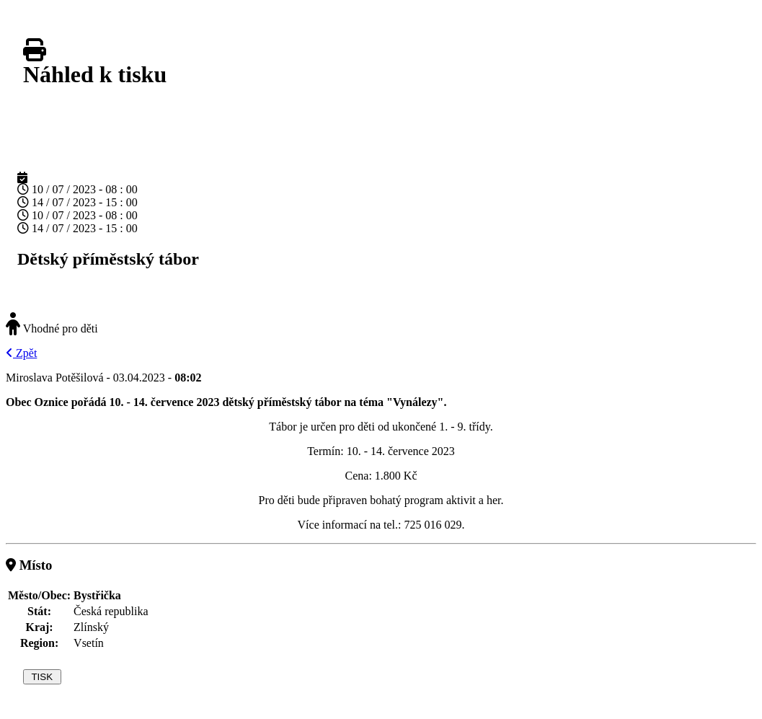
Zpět (21, 353)
